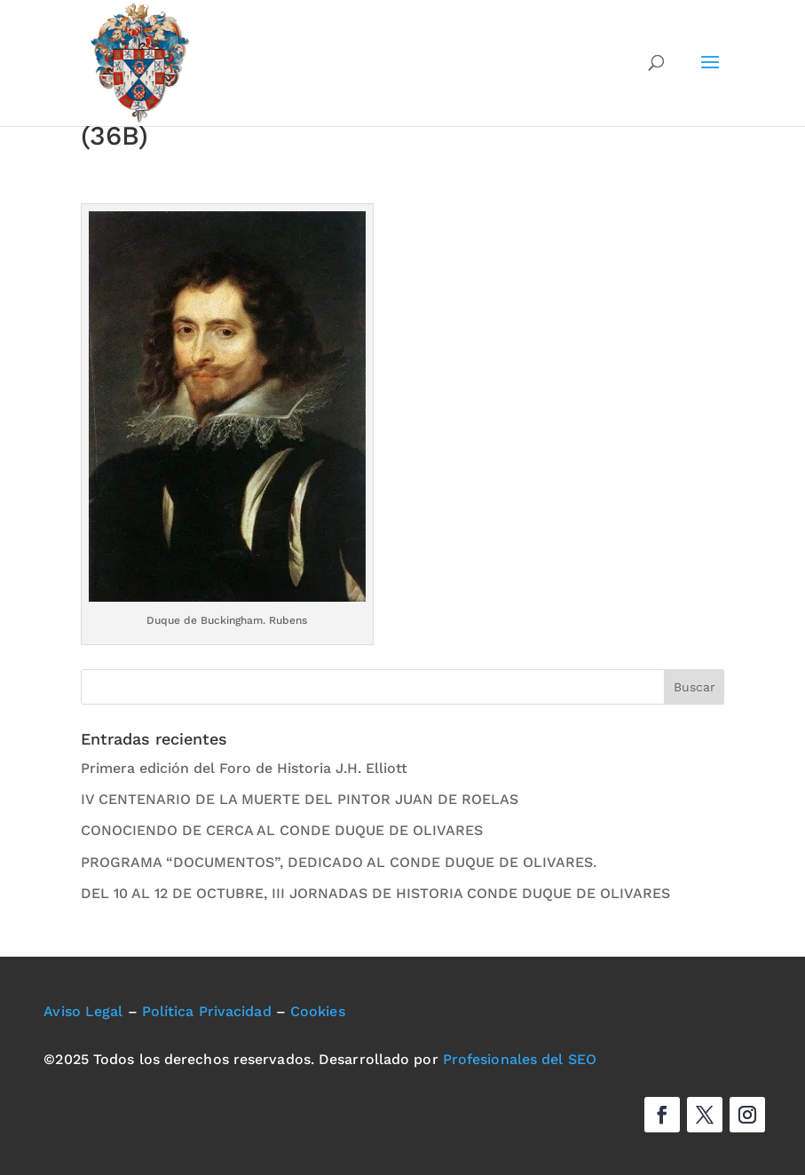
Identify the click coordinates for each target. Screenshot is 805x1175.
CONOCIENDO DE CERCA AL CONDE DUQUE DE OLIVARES (282, 830)
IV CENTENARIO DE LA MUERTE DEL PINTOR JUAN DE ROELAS (299, 799)
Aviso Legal (82, 1011)
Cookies (317, 1011)
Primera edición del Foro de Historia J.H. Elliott (244, 768)
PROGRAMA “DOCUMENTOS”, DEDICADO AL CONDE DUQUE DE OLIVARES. (338, 862)
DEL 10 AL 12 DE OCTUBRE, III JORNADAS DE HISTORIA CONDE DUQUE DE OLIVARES (375, 893)
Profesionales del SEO (519, 1059)
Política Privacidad (207, 1011)
